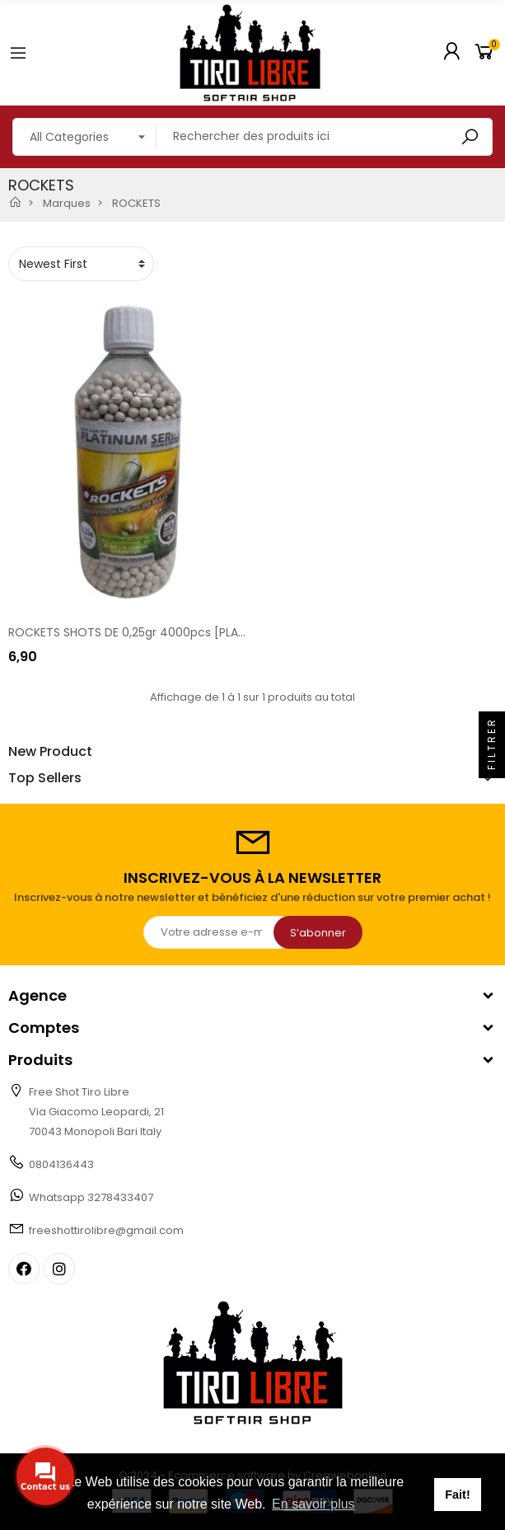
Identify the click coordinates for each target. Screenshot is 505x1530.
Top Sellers (45, 778)
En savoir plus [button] (313, 1504)
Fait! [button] (457, 1494)
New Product (50, 752)
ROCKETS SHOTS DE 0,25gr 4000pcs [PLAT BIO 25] (148, 632)
